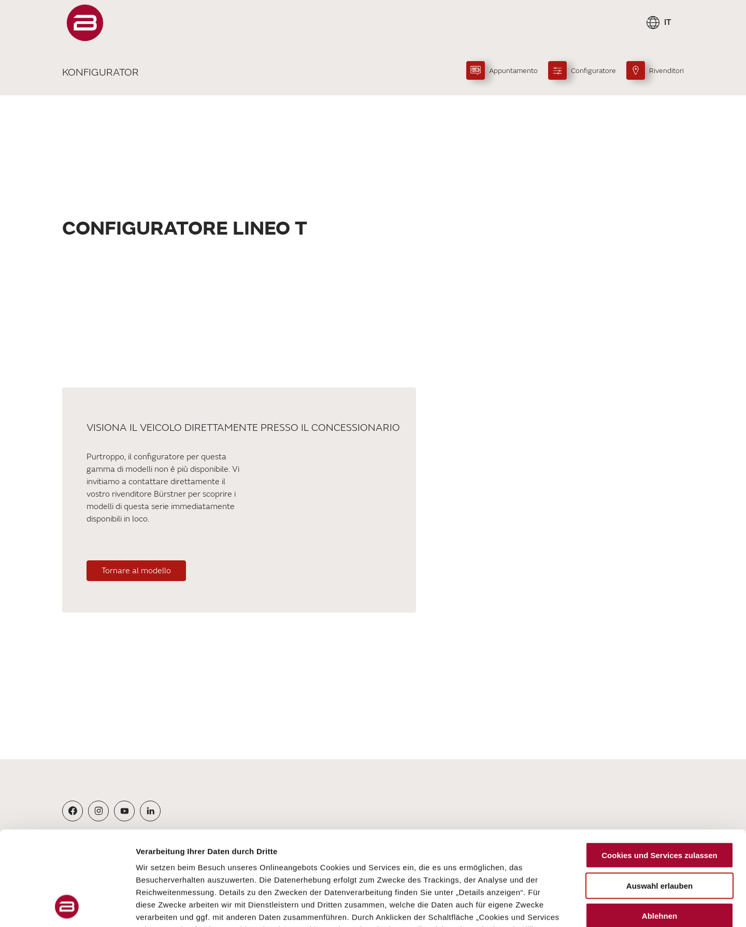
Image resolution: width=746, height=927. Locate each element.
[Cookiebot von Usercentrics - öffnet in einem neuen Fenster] (67, 907)
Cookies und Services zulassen (659, 767)
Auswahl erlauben (659, 797)
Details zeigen (551, 906)
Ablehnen (659, 827)
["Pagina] (85, 23)
